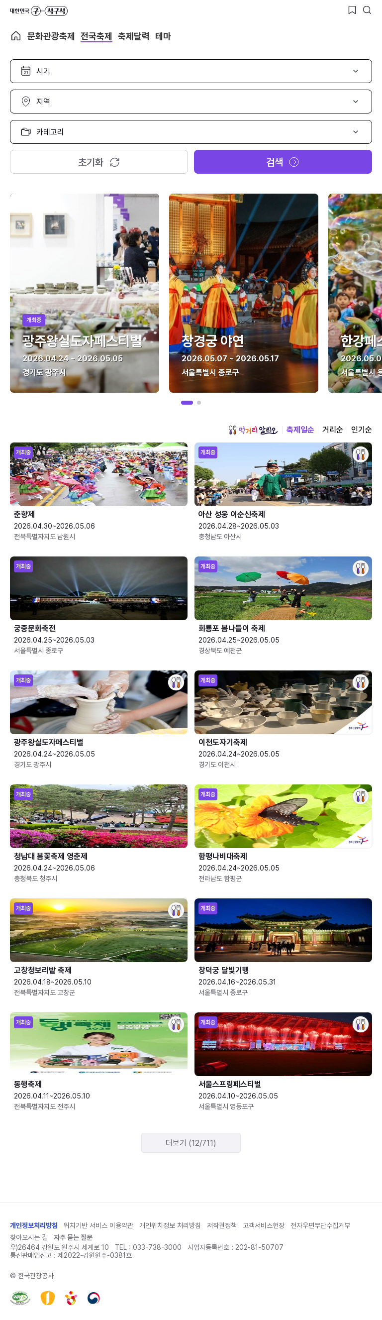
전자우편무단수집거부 (320, 1225)
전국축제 (96, 36)
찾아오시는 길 (29, 1237)
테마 (163, 36)
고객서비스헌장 (264, 1225)
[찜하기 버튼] (352, 10)
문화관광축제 (51, 36)
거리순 (332, 430)
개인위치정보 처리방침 (170, 1225)
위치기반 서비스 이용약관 (98, 1225)
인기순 (361, 430)
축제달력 (134, 36)
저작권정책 (222, 1225)
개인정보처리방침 (34, 1225)
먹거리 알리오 (253, 430)
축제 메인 (16, 36)
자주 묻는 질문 (73, 1237)
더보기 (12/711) (191, 1143)
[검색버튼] (367, 10)
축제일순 (300, 430)
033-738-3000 (157, 1247)
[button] (187, 403)
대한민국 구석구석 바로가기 (39, 11)
